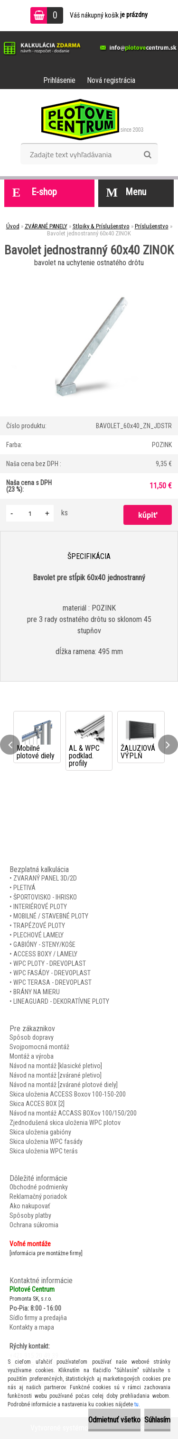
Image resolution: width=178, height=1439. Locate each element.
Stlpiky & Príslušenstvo (101, 226)
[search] (147, 155)
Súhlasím (157, 1419)
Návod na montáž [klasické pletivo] (55, 1066)
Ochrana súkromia (33, 1225)
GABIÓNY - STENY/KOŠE (44, 944)
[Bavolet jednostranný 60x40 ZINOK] (89, 273)
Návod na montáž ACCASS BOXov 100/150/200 (73, 1113)
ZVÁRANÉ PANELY (46, 226)
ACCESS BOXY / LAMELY (45, 954)
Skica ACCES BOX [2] (37, 1103)
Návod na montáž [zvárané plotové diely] (63, 1084)
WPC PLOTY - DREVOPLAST (49, 963)
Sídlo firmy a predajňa (38, 1318)
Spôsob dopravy (31, 1037)
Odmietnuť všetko (114, 1419)
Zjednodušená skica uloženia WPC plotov (65, 1122)
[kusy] (30, 513)
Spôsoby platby (30, 1215)
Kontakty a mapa (31, 1327)
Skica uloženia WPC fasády (46, 1141)
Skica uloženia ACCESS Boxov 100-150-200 (67, 1094)
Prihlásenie (59, 80)
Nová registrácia (111, 80)
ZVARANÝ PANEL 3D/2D (45, 878)
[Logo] (89, 119)
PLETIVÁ (24, 887)
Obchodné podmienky (38, 1187)
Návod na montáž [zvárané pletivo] (55, 1075)
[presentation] (10, 745)
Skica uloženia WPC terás (43, 1151)
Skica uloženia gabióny (40, 1132)
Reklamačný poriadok (38, 1196)
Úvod (12, 226)
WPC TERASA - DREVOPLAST (52, 982)
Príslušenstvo (152, 226)
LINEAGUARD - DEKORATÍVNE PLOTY (61, 1001)
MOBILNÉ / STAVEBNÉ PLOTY (50, 916)
